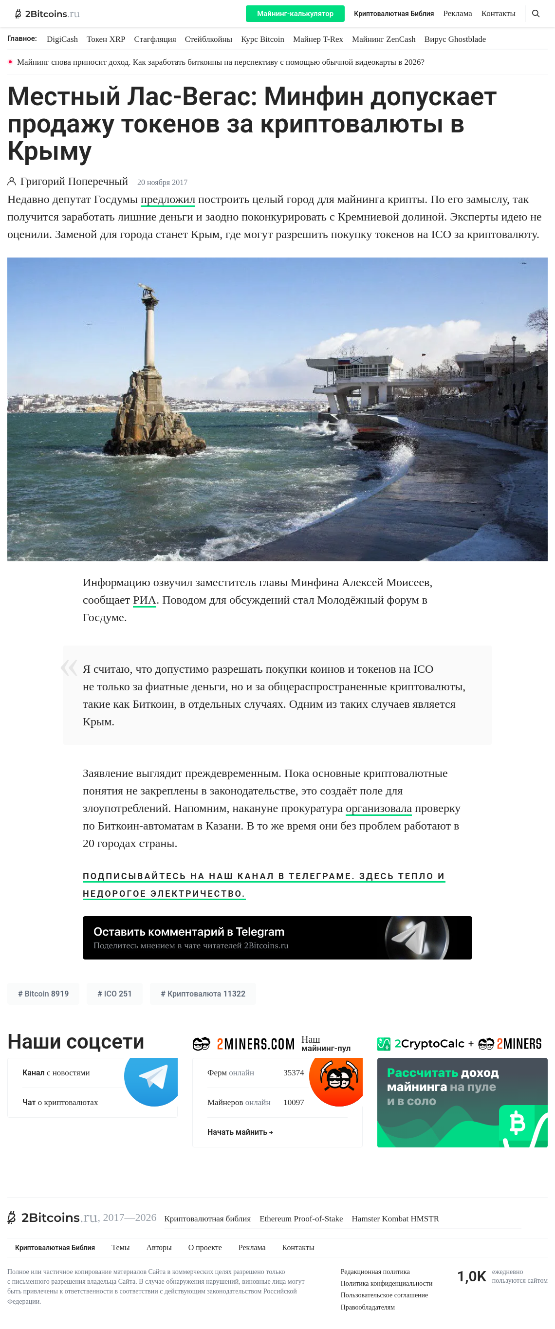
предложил (168, 199)
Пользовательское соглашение (384, 1295)
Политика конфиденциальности (387, 1283)
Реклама (458, 13)
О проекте (205, 1248)
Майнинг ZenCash (384, 39)
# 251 (114, 993)
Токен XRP (106, 39)
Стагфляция (155, 39)
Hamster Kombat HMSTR (395, 1218)
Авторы (159, 1248)
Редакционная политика (375, 1271)
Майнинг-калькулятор (295, 13)
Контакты (498, 13)
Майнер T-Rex (318, 39)
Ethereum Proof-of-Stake (301, 1218)
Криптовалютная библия (208, 1218)
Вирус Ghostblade (455, 39)
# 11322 (203, 993)
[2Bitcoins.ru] (52, 1217)
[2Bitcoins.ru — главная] (47, 13)
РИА (144, 599)
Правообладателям (368, 1307)
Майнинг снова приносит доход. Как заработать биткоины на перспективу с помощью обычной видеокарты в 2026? (221, 62)
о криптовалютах (60, 1102)
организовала (379, 808)
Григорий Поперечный (74, 181)
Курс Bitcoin (262, 39)
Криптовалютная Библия (394, 14)
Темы (120, 1248)
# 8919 (43, 993)
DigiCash (62, 39)
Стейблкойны (208, 39)
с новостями (56, 1072)
